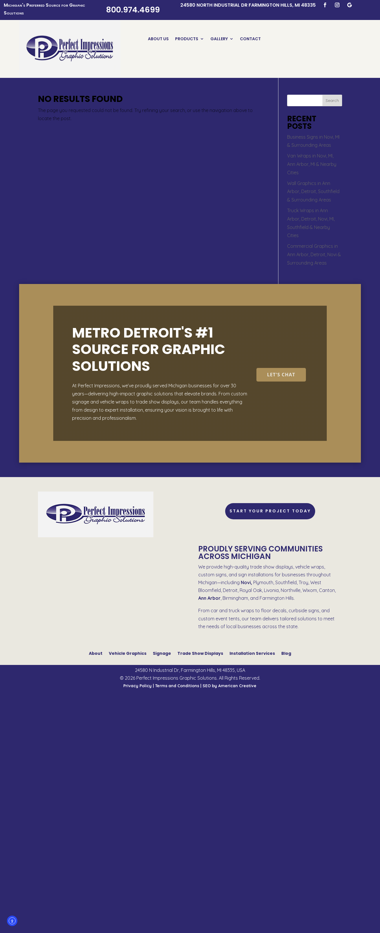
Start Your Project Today (270, 511)
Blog (286, 652)
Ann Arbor (209, 598)
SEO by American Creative (229, 685)
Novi (246, 582)
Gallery (219, 39)
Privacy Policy (137, 685)
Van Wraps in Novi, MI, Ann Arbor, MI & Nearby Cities (311, 164)
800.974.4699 (133, 9)
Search (332, 100)
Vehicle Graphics (127, 652)
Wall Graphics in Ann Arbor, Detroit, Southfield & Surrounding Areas (313, 191)
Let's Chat (281, 374)
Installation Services (252, 652)
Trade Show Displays (200, 652)
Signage (162, 652)
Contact (250, 39)
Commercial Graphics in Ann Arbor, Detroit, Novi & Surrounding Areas (314, 254)
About (95, 652)
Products (186, 39)
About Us (158, 39)
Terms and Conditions (177, 685)
